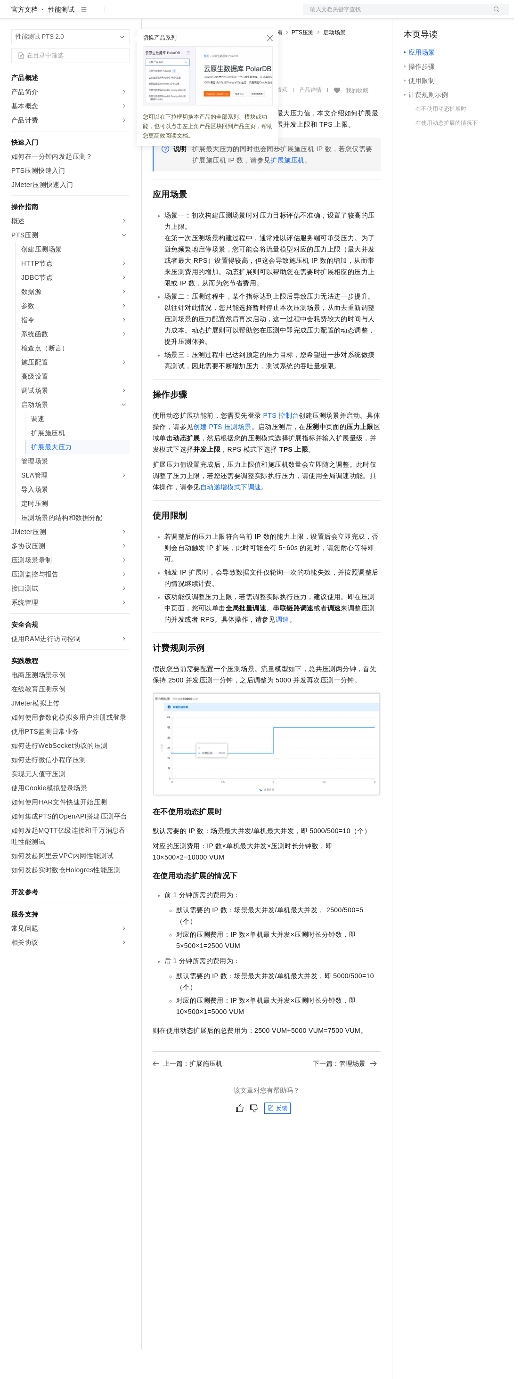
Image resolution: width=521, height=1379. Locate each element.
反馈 (277, 1138)
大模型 (96, 15)
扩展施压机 (287, 190)
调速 (282, 649)
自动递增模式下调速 (230, 517)
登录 (493, 15)
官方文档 (24, 39)
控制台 (436, 15)
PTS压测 (303, 62)
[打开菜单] (15, 15)
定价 (203, 15)
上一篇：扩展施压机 (187, 1093)
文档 (394, 15)
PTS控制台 (281, 445)
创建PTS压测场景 (222, 457)
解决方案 (151, 15)
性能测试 (61, 39)
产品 (122, 15)
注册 (459, 15)
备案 (414, 15)
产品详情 (310, 120)
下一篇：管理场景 (345, 1093)
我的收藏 (357, 120)
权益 (180, 15)
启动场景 (334, 62)
